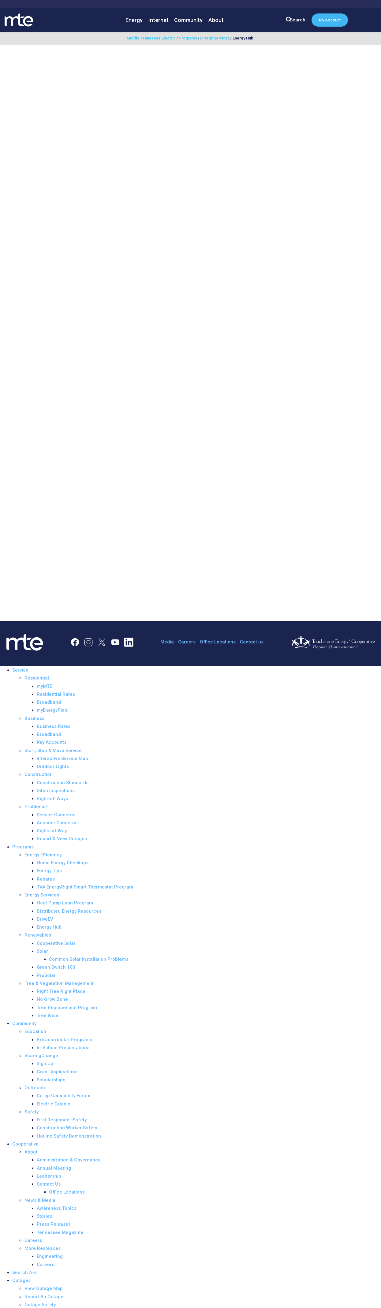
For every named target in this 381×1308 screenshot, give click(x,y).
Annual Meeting (54, 1168)
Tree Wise (47, 1015)
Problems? (36, 806)
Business (34, 718)
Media (167, 642)
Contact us (251, 642)
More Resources (42, 1248)
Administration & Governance (69, 1160)
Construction (38, 774)
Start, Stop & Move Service (53, 750)
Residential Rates (56, 694)
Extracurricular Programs (64, 1039)
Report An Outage (43, 1296)
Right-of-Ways (52, 798)
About (216, 20)
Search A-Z (24, 1272)
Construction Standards (62, 782)
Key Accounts (51, 742)
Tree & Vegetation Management (59, 983)
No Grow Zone (52, 999)
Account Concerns (57, 822)
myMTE (44, 686)
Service (20, 670)
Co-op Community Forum (63, 1095)
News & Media (39, 1200)
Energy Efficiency (43, 855)
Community (188, 20)
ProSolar (46, 975)
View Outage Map (43, 1288)
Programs (23, 847)
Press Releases (54, 1224)
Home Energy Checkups (62, 863)
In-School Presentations (63, 1047)
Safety (31, 1112)
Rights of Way (52, 830)
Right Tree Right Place (61, 991)
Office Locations (218, 642)
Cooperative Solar (56, 943)
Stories (44, 1216)
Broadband (49, 702)
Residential (36, 678)
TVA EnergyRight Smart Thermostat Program (85, 887)
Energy (134, 20)
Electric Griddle (53, 1104)
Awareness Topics (57, 1208)
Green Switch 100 (56, 967)
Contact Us (49, 1184)
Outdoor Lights (53, 766)
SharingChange (41, 1055)
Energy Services (41, 895)
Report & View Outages (62, 838)
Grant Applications (57, 1072)
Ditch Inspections (56, 790)
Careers (187, 642)
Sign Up (45, 1063)
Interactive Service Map (62, 758)
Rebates (46, 879)
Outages (21, 1280)
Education (35, 1031)
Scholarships (51, 1080)
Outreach (34, 1087)
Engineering (50, 1256)
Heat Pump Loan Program (65, 903)
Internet (158, 20)
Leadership (49, 1176)
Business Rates (53, 726)
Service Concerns (56, 815)
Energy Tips (49, 871)
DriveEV (45, 919)
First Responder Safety (62, 1120)
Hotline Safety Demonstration (69, 1136)
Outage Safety (40, 1304)
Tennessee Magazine (60, 1232)
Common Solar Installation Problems (88, 959)
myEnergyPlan (52, 710)
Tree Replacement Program (67, 1007)
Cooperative (25, 1144)
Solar (42, 951)
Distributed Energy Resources (69, 911)
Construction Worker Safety (67, 1128)
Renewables (37, 935)
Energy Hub (49, 927)
